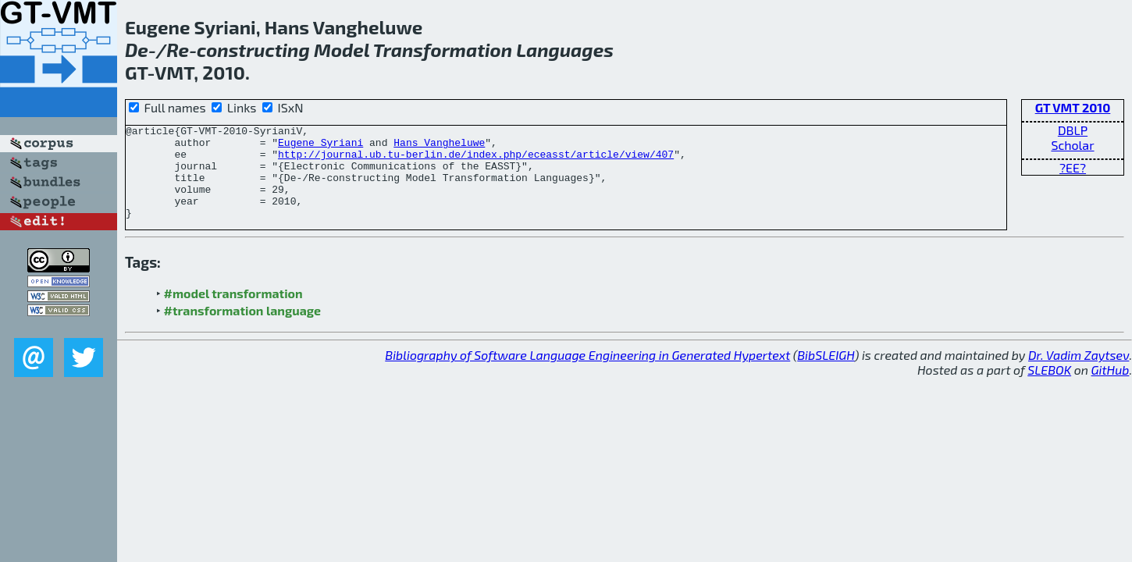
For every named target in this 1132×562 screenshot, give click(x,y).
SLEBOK (1049, 388)
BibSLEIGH (825, 373)
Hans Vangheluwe (439, 147)
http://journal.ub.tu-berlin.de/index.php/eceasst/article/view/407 (476, 161)
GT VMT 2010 (1073, 107)
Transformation (442, 49)
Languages (565, 49)
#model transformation (233, 311)
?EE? (1072, 167)
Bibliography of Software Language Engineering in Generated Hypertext (587, 373)
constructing (253, 49)
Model (341, 49)
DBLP (1073, 130)
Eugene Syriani (320, 147)
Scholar (1072, 144)
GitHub (1110, 388)
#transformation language (242, 329)
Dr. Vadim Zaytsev (1078, 373)
